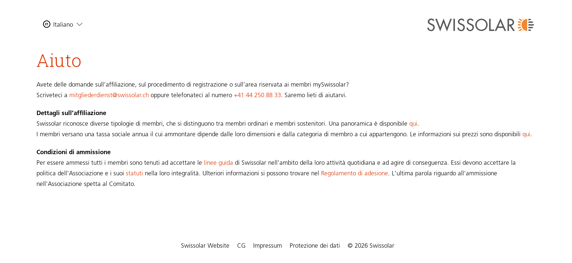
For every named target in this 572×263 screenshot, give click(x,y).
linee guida (218, 163)
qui (413, 124)
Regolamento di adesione (354, 174)
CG (241, 246)
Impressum (267, 246)
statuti (134, 174)
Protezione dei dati (315, 246)
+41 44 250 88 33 (257, 95)
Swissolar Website (205, 246)
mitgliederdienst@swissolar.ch (109, 95)
